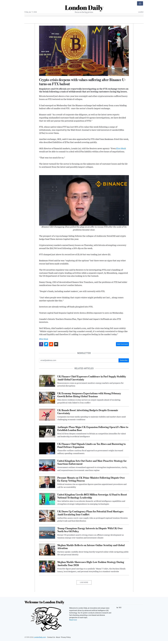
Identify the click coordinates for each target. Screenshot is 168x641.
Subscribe (124, 360)
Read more (73, 620)
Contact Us (51, 637)
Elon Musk (121, 149)
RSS (118, 607)
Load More (84, 582)
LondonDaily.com (40, 637)
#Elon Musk (43, 339)
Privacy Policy (66, 637)
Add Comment (122, 344)
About (58, 637)
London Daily (84, 7)
